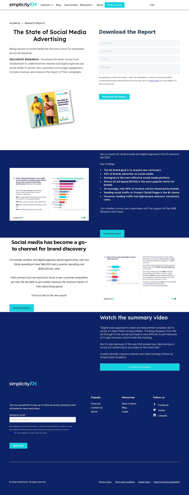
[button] (47, 5)
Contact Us (96, 407)
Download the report (139, 367)
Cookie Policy (144, 482)
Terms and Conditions (125, 482)
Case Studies (71, 5)
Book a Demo (114, 5)
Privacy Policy (105, 482)
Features (96, 403)
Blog (58, 5)
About (100, 5)
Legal (125, 411)
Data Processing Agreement (167, 482)
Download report (112, 233)
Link (152, 5)
